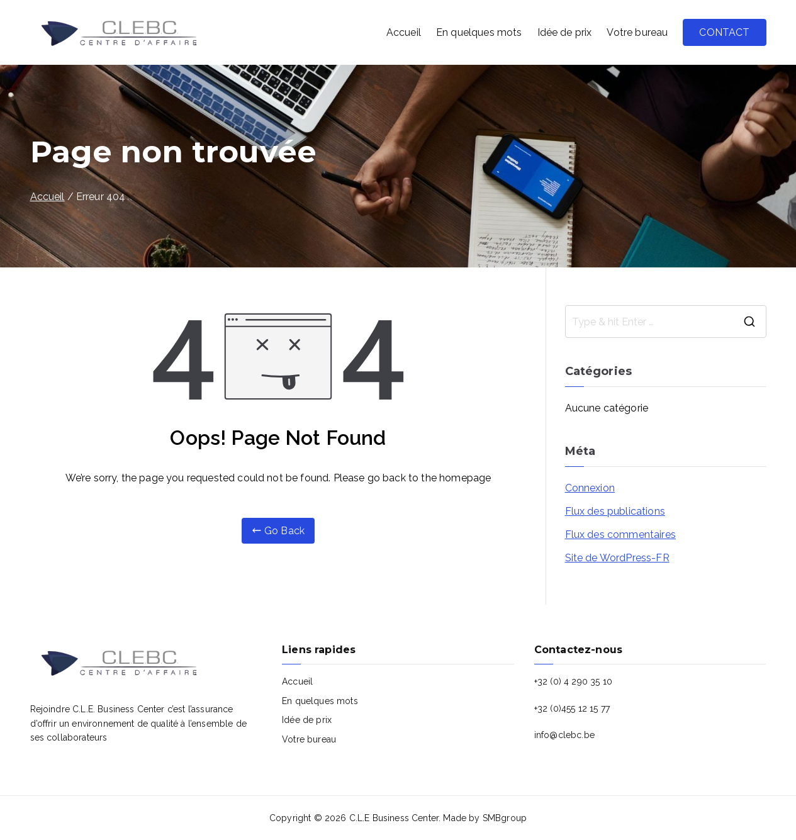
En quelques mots (479, 32)
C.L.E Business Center (394, 818)
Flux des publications (615, 511)
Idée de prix (564, 32)
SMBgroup (505, 818)
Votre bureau (637, 32)
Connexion (590, 488)
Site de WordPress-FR (617, 558)
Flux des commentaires (620, 534)
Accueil (403, 32)
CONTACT (724, 32)
